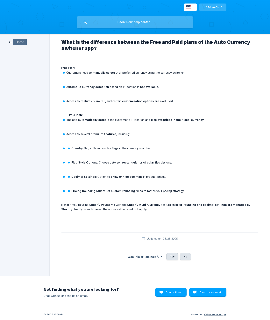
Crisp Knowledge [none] (215, 314)
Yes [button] (172, 256)
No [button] (185, 256)
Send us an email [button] (210, 292)
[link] (18, 42)
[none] (190, 7)
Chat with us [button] (173, 292)
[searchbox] (135, 22)
